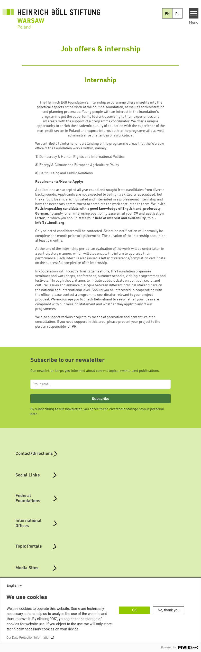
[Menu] (194, 13)
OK (134, 610)
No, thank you (169, 610)
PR (74, 326)
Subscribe (100, 399)
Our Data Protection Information (28, 637)
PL (177, 14)
